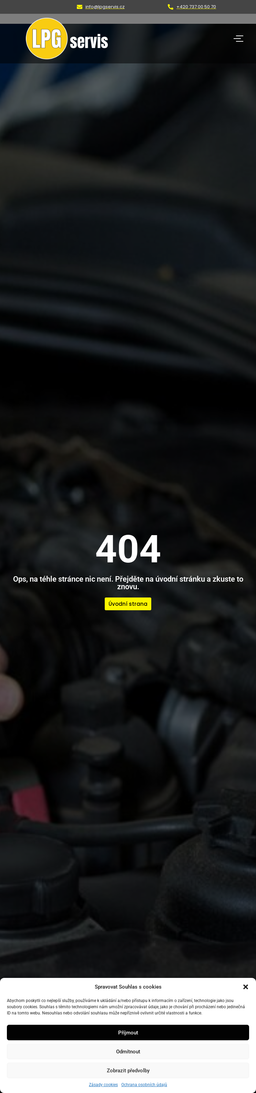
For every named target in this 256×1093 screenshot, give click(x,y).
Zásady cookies (103, 1084)
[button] (245, 986)
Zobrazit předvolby (128, 1071)
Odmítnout (128, 1052)
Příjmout (128, 1033)
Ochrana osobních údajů (144, 1084)
